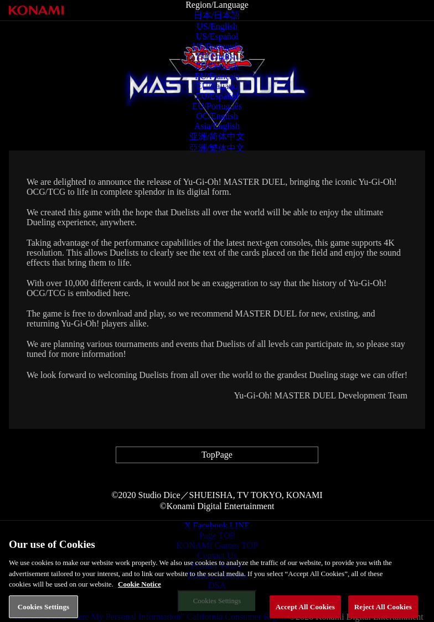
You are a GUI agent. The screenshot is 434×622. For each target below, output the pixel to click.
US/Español (217, 36)
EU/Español (216, 96)
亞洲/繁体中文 (217, 148)
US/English (217, 26)
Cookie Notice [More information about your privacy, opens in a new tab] (139, 588)
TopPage (217, 454)
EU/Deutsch (217, 66)
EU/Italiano (217, 86)
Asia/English (217, 126)
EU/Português (217, 106)
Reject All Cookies (383, 610)
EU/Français (217, 76)
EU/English (217, 56)
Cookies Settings (43, 610)
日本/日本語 (217, 15)
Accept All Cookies (305, 610)
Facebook (210, 525)
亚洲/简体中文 (217, 136)
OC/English (217, 116)
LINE (240, 525)
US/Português (217, 46)
